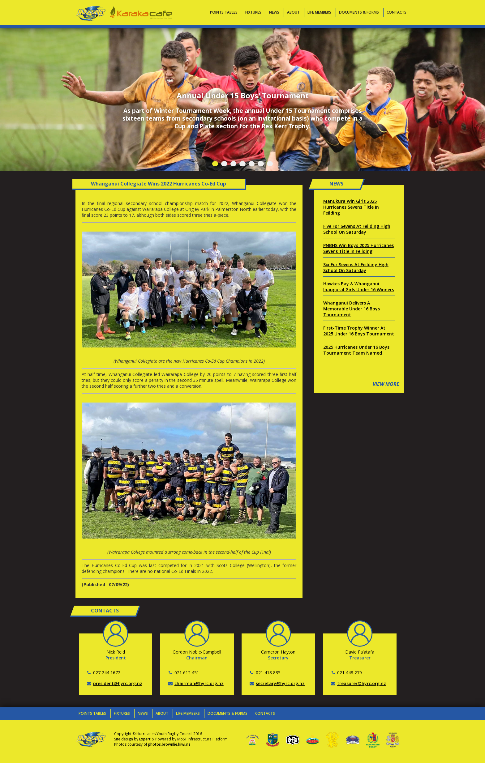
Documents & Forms (359, 12)
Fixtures (253, 12)
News (274, 12)
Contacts (396, 12)
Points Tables (224, 12)
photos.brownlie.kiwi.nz (169, 744)
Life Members (319, 12)
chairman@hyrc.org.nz (199, 683)
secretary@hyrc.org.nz (280, 683)
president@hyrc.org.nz (117, 683)
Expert (145, 739)
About (293, 12)
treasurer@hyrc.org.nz (361, 683)
